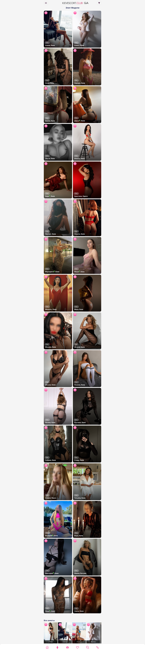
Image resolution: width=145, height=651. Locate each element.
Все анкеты (49, 620)
